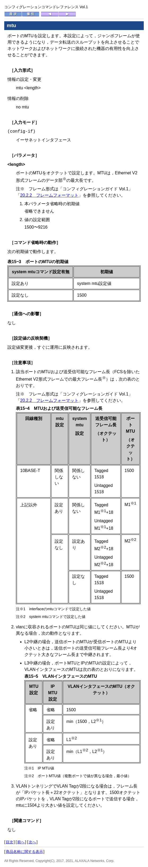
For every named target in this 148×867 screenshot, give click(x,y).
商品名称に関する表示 (24, 851)
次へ (32, 842)
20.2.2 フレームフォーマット (49, 195)
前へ (21, 842)
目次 (9, 842)
